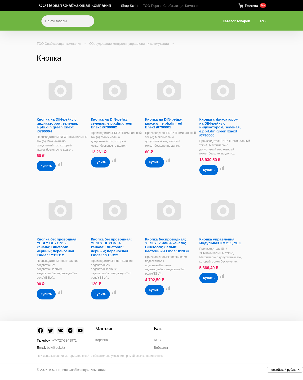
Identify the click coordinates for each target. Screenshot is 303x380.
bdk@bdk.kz (56, 347)
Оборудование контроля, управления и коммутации (129, 43)
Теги (263, 21)
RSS (157, 340)
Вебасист (161, 347)
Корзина (101, 340)
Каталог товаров (236, 21)
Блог (159, 328)
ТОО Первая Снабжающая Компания (74, 5)
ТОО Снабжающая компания (59, 43)
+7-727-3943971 (64, 340)
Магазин (104, 328)
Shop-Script (129, 6)
